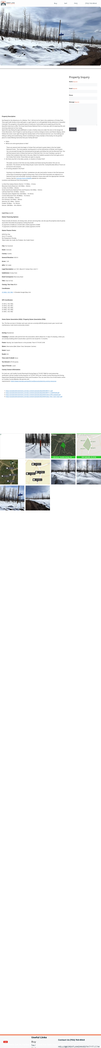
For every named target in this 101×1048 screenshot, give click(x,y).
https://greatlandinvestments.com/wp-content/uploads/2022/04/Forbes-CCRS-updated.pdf (33, 395)
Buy (55, 3)
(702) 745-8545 (77, 1040)
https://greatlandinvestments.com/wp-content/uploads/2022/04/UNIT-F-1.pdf (29, 391)
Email (73, 88)
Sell (65, 3)
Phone (71, 95)
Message (74, 102)
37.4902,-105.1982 (7, 292)
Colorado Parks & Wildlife (24, 178)
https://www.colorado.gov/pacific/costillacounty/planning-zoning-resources (33, 381)
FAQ (75, 3)
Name (73, 82)
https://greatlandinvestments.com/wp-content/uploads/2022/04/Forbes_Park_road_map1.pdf (34, 396)
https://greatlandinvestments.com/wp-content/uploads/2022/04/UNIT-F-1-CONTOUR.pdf (32, 393)
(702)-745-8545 (91, 3)
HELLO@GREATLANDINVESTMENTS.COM (79, 1046)
